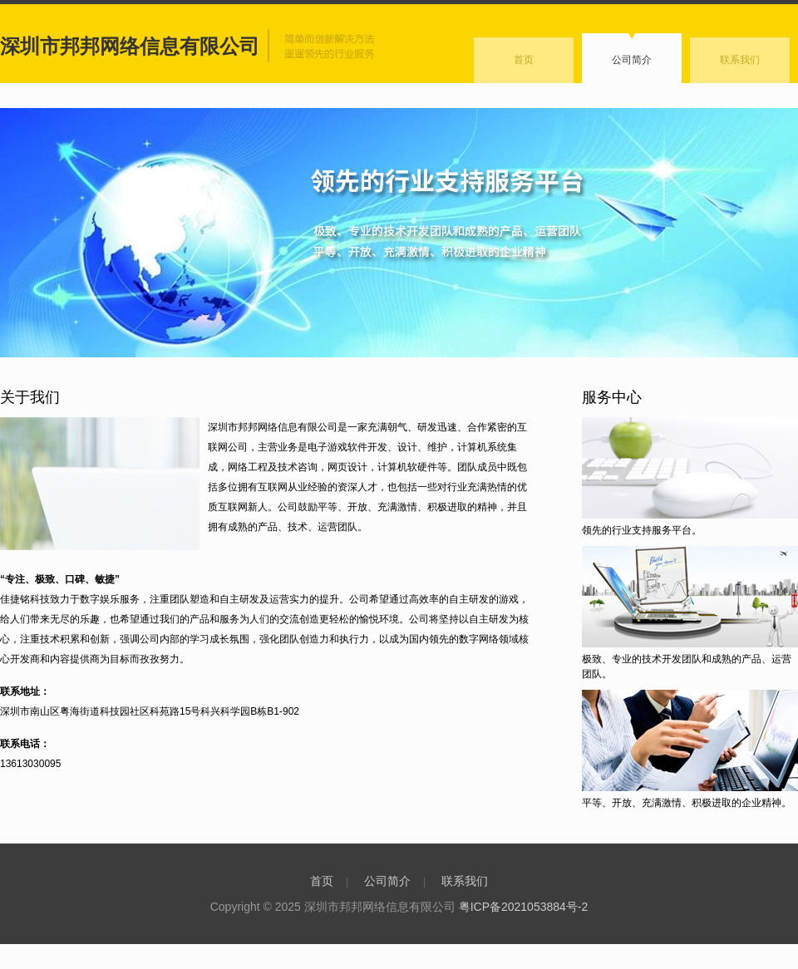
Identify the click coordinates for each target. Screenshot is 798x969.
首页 (524, 60)
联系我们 (740, 60)
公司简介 (632, 60)
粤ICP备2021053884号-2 (524, 906)
